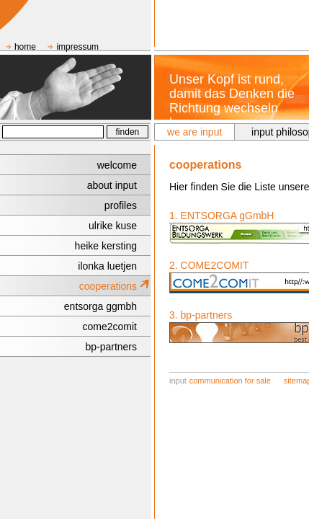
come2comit (110, 326)
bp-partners (111, 346)
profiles (120, 205)
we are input (194, 132)
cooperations (108, 286)
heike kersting (106, 246)
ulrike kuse (113, 225)
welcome (117, 165)
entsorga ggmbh (100, 306)
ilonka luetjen (107, 266)
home (25, 47)
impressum (77, 47)
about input (112, 185)
